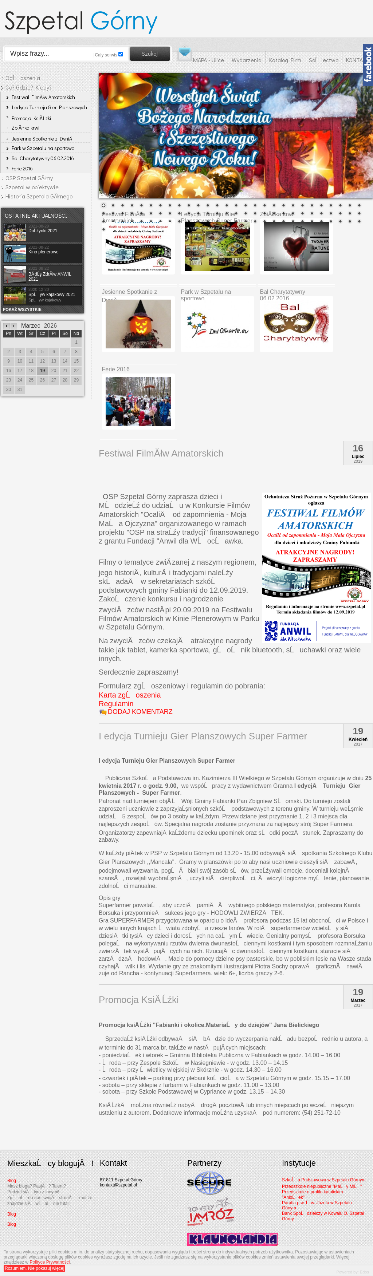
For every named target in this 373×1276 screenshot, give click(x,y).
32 (132, 214)
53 (331, 214)
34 (151, 214)
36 (170, 214)
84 (359, 222)
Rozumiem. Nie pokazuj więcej (34, 1268)
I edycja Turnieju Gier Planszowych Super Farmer (49, 108)
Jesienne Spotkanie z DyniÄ (42, 138)
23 (312, 206)
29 (103, 214)
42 (227, 214)
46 (264, 214)
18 (264, 206)
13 (217, 206)
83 (350, 222)
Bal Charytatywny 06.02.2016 (43, 158)
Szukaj (150, 53)
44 (246, 214)
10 (189, 206)
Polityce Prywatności (50, 1262)
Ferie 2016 (22, 168)
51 (312, 214)
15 (236, 206)
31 (122, 214)
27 (350, 206)
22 (302, 206)
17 (255, 206)
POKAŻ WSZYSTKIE (22, 309)
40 (208, 214)
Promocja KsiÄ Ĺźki (31, 118)
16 (246, 206)
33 (141, 214)
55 (350, 214)
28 (359, 206)
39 (198, 214)
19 (274, 206)
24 (321, 206)
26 (340, 206)
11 (198, 206)
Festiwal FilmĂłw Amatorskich (43, 97)
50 (302, 214)
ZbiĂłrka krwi (25, 127)
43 (236, 214)
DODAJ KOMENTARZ (140, 711)
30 (113, 214)
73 (255, 222)
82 (340, 222)
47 (274, 214)
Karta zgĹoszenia (130, 695)
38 (189, 214)
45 (255, 214)
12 (208, 206)
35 (160, 214)
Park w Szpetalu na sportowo (43, 148)
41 (217, 214)
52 (321, 214)
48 (283, 214)
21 (293, 206)
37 (179, 214)
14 (227, 206)
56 (359, 214)
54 (340, 214)
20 (283, 206)
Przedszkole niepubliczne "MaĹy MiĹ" (322, 1186)
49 (293, 214)
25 (331, 206)
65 (179, 222)
